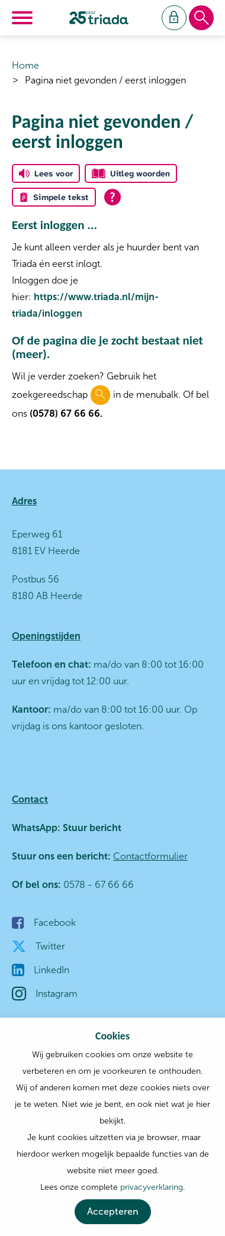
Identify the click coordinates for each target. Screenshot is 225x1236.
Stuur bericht (90, 828)
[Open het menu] (24, 18)
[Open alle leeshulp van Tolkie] (112, 197)
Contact (30, 799)
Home (25, 65)
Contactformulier (150, 856)
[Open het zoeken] (201, 18)
